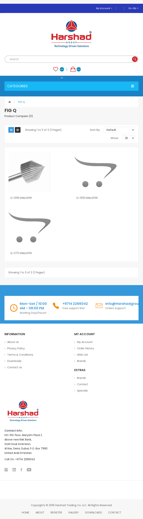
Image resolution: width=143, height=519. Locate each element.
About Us (13, 342)
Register (56, 512)
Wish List (82, 355)
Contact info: (13, 430)
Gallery (73, 512)
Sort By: (95, 130)
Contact (82, 384)
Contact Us (14, 367)
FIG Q (21, 102)
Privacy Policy (16, 348)
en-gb (134, 8)
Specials (82, 390)
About (40, 512)
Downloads (14, 361)
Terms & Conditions (20, 355)
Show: (115, 138)
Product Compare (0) (18, 116)
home (25, 512)
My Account (104, 8)
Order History (85, 348)
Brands (81, 361)
